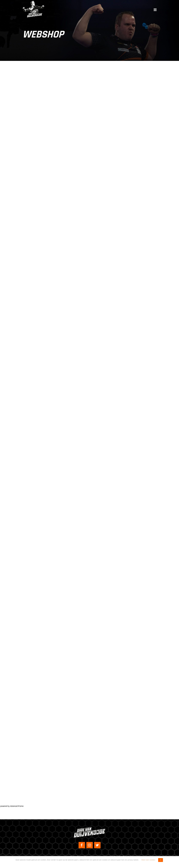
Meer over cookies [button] (148, 860)
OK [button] (160, 860)
